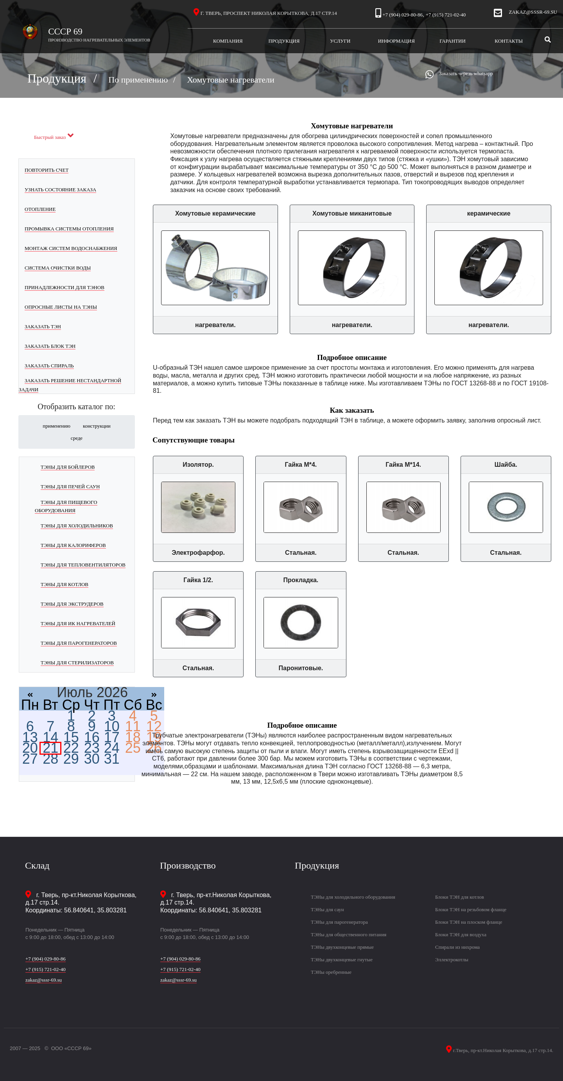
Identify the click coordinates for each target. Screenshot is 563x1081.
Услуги (349, 41)
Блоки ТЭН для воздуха (460, 934)
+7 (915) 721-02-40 (446, 15)
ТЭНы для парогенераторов (79, 643)
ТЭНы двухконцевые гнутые (342, 959)
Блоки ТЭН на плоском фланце (468, 922)
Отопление (40, 209)
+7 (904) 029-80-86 (402, 15)
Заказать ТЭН (43, 326)
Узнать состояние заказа (60, 189)
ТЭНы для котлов (64, 584)
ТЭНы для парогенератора (339, 922)
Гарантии (460, 41)
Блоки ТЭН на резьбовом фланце (470, 909)
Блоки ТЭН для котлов (459, 897)
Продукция (290, 41)
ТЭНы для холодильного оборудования (353, 897)
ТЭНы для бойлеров (68, 467)
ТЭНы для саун (327, 909)
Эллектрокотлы (451, 959)
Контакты (509, 41)
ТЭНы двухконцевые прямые (342, 947)
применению (56, 426)
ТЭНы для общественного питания (348, 934)
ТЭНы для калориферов (73, 545)
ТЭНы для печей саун (70, 486)
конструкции (97, 426)
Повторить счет (46, 170)
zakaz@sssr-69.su (533, 12)
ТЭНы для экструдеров (72, 604)
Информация (401, 41)
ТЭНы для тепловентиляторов (83, 565)
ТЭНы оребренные (331, 972)
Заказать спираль (49, 366)
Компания (234, 41)
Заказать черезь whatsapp (466, 73)
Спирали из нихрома (457, 947)
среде (76, 438)
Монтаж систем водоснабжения (71, 248)
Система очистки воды (58, 268)
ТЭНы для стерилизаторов (77, 663)
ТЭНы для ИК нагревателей (78, 623)
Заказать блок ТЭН (50, 346)
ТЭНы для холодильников (77, 526)
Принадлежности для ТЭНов (64, 287)
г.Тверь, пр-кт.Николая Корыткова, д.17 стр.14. (502, 1050)
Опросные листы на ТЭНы (61, 307)
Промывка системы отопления (69, 229)
